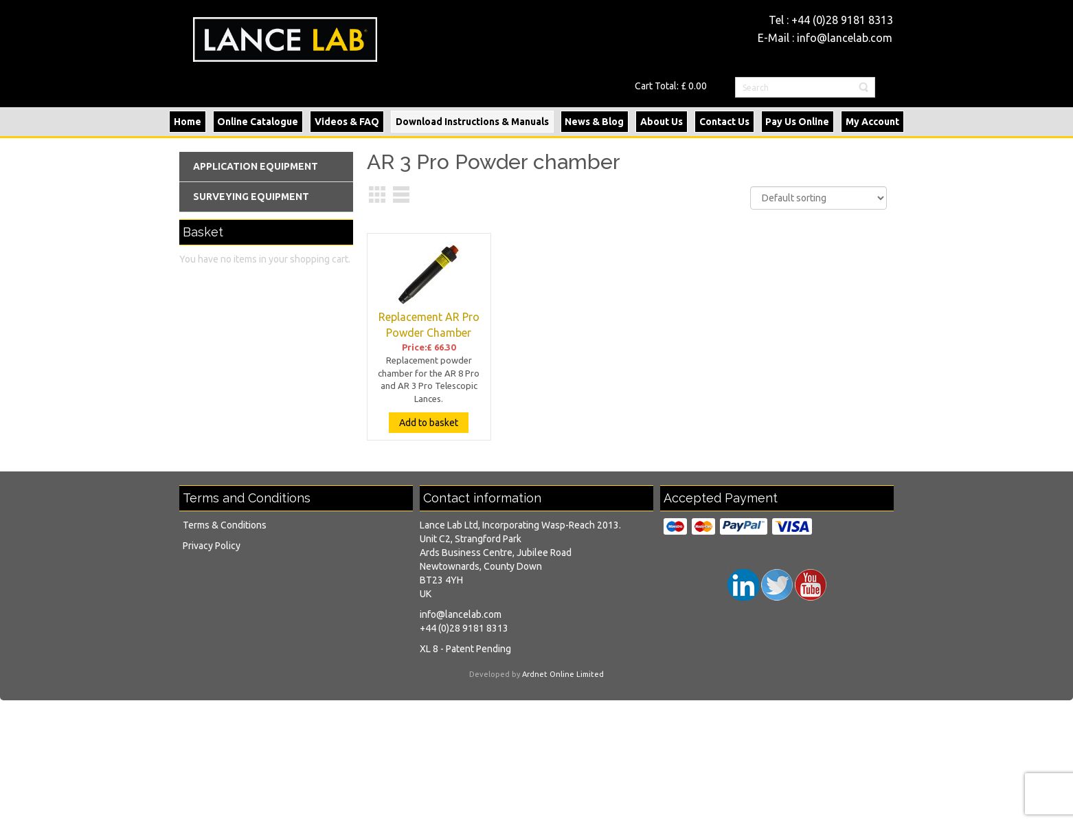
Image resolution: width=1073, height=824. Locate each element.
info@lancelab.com (844, 38)
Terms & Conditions (225, 525)
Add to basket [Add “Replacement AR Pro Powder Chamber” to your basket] (428, 422)
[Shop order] (818, 198)
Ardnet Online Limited (563, 674)
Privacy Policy (211, 545)
